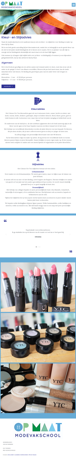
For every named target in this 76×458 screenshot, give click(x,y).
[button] (74, 5)
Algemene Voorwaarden (21, 455)
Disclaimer (11, 455)
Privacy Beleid (32, 455)
